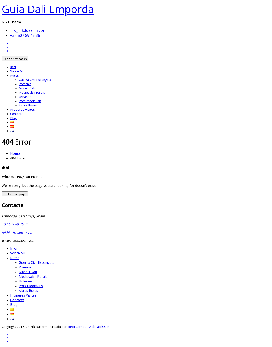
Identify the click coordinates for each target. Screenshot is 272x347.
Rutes (14, 75)
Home (15, 153)
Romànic (25, 84)
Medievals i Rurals (32, 92)
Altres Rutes (28, 105)
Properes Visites (22, 109)
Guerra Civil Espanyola (35, 79)
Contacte (16, 114)
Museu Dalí (27, 88)
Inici (13, 67)
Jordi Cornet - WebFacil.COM (88, 326)
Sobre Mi (16, 71)
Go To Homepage (14, 194)
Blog (13, 118)
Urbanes (25, 97)
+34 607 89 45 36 (25, 35)
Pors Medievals (30, 101)
